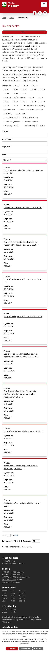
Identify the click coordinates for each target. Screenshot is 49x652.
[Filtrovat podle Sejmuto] (24, 152)
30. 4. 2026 (8, 221)
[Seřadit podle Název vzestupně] (9, 130)
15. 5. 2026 (8, 187)
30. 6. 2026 (8, 520)
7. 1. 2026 (8, 404)
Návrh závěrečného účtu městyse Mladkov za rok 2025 (23, 171)
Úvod (4, 18)
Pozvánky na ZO (12, 117)
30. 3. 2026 (8, 252)
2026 (16, 105)
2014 (43, 89)
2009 (35, 85)
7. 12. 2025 (8, 438)
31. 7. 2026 (8, 411)
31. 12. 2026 (9, 259)
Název (5, 131)
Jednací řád (10, 109)
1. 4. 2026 (8, 214)
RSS (33, 32)
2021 (16, 101)
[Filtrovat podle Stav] (24, 160)
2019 (41, 97)
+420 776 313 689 (9, 577)
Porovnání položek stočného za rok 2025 (24, 207)
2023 (34, 101)
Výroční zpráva (31, 121)
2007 (17, 85)
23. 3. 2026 (8, 289)
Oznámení (21, 113)
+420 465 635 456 (9, 572)
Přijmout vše (12, 648)
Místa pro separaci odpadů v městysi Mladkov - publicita (21, 467)
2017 (25, 93)
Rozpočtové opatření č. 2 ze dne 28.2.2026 (23, 280)
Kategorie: (6, 85)
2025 (7, 105)
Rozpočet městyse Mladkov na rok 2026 (24, 431)
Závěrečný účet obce (35, 125)
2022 (25, 101)
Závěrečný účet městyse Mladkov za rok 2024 (22, 504)
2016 (16, 93)
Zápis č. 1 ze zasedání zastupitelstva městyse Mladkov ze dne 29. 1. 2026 (22, 355)
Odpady (8, 113)
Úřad (12, 18)
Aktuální (8, 194)
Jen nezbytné (25, 648)
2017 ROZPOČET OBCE (15, 97)
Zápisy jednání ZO (13, 125)
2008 (26, 85)
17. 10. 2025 (9, 475)
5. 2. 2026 (8, 363)
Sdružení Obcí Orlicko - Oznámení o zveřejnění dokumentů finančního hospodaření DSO (20, 394)
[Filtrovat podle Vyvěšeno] (24, 143)
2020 (7, 101)
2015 (7, 93)
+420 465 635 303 (9, 580)
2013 (34, 89)
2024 (43, 101)
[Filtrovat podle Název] (24, 135)
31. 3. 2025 (8, 513)
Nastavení (38, 648)
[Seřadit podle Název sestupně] (9, 131)
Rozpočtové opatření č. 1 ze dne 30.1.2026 (23, 317)
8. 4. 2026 (8, 180)
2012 (25, 89)
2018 (32, 97)
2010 (7, 89)
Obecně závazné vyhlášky (31, 109)
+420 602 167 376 (9, 574)
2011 (16, 89)
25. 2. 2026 (8, 326)
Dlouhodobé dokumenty (34, 105)
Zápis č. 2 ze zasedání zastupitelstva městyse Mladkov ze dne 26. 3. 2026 (22, 243)
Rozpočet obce (31, 117)
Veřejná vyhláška (12, 121)
